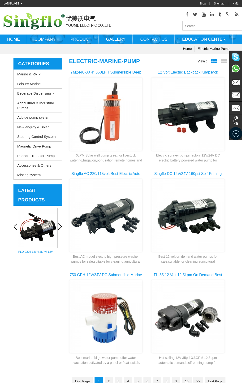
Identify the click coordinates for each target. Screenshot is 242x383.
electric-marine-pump (213, 50)
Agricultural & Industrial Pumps (35, 106)
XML (235, 3)
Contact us (153, 41)
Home (13, 41)
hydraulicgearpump (173, 366)
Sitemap (219, 3)
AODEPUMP (104, 366)
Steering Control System (36, 138)
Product (80, 41)
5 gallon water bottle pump (131, 347)
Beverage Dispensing (34, 95)
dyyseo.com (166, 376)
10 (201, 228)
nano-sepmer (83, 366)
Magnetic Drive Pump (34, 148)
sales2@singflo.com (199, 330)
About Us (9, 297)
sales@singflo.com (199, 316)
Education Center (204, 41)
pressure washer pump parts (133, 311)
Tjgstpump (150, 366)
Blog (203, 3)
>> (213, 228)
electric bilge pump (127, 297)
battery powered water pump (133, 326)
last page (148, 236)
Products (9, 290)
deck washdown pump (129, 283)
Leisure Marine (29, 85)
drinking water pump (128, 333)
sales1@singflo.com (199, 323)
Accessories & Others (34, 167)
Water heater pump (127, 290)
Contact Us (10, 304)
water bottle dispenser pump (133, 340)
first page (90, 228)
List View (224, 63)
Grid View (214, 63)
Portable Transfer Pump (36, 157)
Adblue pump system (33, 119)
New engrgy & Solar (33, 129)
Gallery (116, 41)
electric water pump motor (131, 304)
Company (45, 41)
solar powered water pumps (132, 319)
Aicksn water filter (128, 366)
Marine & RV (27, 76)
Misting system (29, 176)
